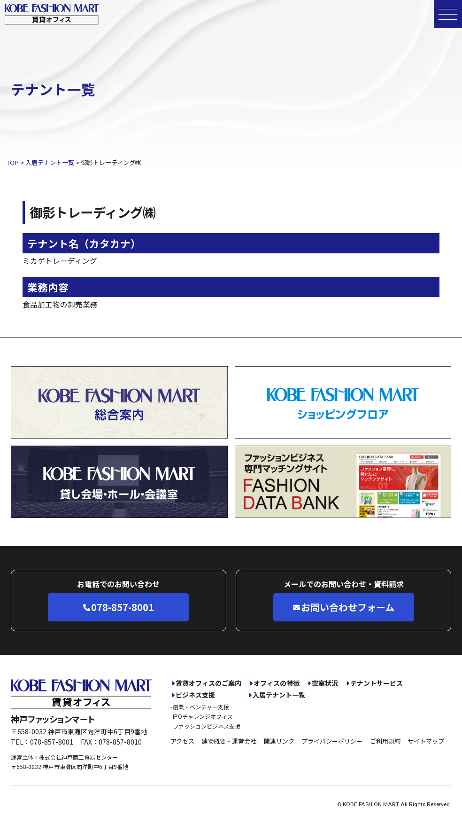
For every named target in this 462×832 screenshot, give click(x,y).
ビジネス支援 (195, 695)
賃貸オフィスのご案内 (208, 683)
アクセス (182, 741)
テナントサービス (376, 683)
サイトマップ (426, 741)
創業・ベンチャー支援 (201, 707)
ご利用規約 (385, 741)
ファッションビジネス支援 (206, 726)
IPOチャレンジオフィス (203, 716)
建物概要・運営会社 (228, 741)
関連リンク (279, 741)
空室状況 (325, 683)
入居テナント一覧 (279, 695)
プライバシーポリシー (331, 741)
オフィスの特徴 (277, 683)
